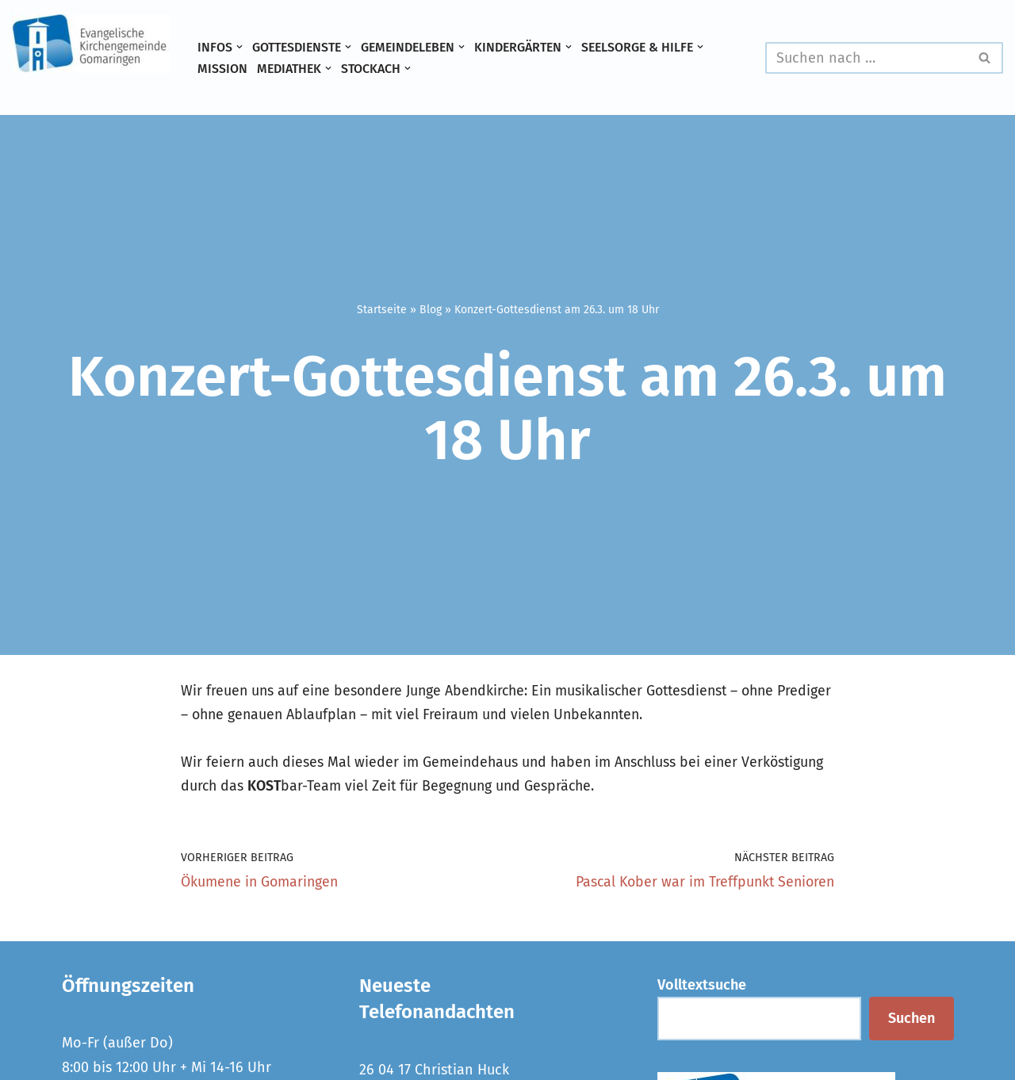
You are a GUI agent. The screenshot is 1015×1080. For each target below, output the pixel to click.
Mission (222, 68)
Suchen (911, 1020)
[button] (239, 47)
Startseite (382, 309)
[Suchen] (866, 58)
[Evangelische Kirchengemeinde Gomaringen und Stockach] (91, 43)
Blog (430, 309)
